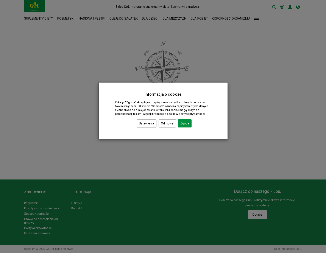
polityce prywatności (192, 113)
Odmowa (167, 123)
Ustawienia (146, 123)
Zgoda (184, 123)
